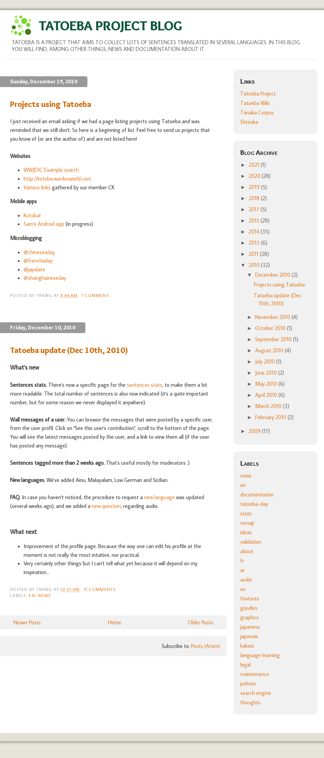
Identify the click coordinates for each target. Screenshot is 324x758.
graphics (249, 617)
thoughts (250, 702)
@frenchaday (38, 260)
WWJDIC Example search (51, 169)
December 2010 (273, 274)
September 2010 (274, 339)
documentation (257, 494)
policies (248, 683)
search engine (255, 692)
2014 (255, 231)
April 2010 (266, 394)
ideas (246, 532)
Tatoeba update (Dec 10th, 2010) (69, 350)
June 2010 (266, 372)
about (246, 551)
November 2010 (273, 317)
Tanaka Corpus (257, 112)
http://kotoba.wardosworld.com (57, 178)
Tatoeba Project (258, 93)
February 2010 (271, 417)
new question (106, 506)
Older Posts (200, 622)
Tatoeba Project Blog (110, 25)
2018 (255, 198)
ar (242, 570)
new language (159, 497)
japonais (249, 636)
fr (242, 560)
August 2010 (270, 350)
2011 (254, 253)
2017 (255, 209)
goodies (249, 607)
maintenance (254, 674)
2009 (255, 431)
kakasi (247, 645)
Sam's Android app (44, 223)
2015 (255, 220)
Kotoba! (32, 215)
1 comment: (97, 295)
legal (245, 664)
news (44, 595)
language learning (260, 655)
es (242, 589)
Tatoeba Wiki (255, 103)
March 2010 (269, 406)
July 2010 (265, 361)
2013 (255, 242)
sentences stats (144, 384)
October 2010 (271, 328)
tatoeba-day (254, 503)
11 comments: (101, 589)
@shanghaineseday (45, 277)
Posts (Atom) (205, 646)
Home (114, 622)
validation (250, 541)
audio (246, 579)
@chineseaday (39, 252)
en (32, 595)
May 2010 (266, 383)
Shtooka (249, 121)
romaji (247, 522)
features (249, 598)
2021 (255, 164)
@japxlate (34, 269)
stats (246, 513)
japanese (250, 626)
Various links (37, 187)
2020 (255, 175)
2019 (255, 187)
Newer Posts (27, 622)
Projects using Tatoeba (50, 104)
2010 (255, 265)
